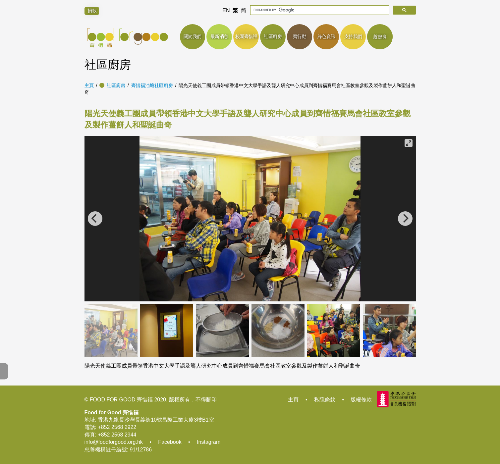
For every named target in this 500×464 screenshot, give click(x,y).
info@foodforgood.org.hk (113, 442)
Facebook (169, 442)
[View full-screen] (409, 143)
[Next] (405, 218)
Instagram (208, 442)
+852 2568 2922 (117, 427)
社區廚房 (116, 85)
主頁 (89, 85)
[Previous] (95, 218)
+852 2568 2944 (117, 435)
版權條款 (361, 399)
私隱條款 (324, 399)
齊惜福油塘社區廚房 (152, 85)
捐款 (92, 10)
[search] (318, 10)
